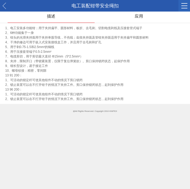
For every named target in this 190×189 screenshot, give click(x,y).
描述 (51, 16)
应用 (139, 16)
